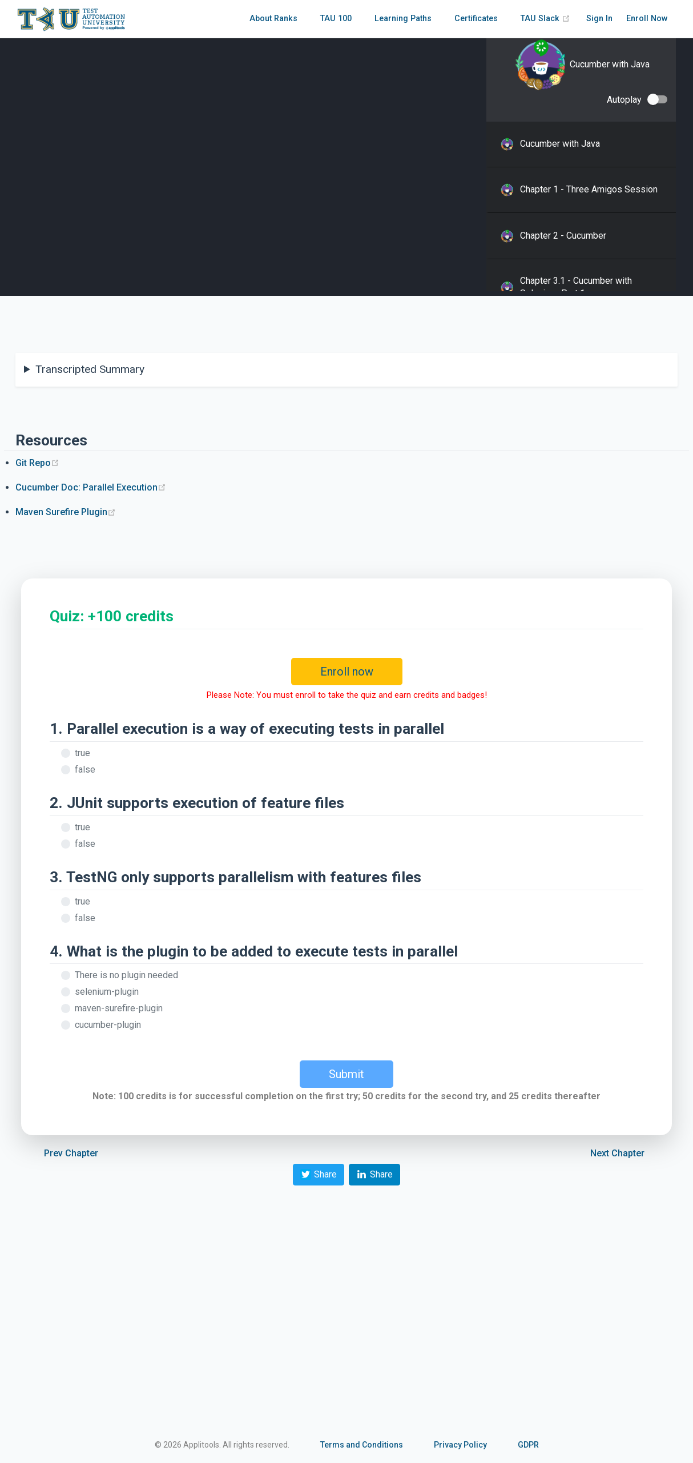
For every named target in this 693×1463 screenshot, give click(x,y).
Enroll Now (647, 18)
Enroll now (346, 671)
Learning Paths (403, 18)
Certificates (476, 18)
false (85, 769)
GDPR (528, 1444)
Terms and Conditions (361, 1444)
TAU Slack (545, 18)
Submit (346, 1074)
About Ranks (273, 18)
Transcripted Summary (89, 369)
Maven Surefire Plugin (65, 512)
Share (318, 1174)
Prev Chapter (71, 1153)
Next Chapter (617, 1153)
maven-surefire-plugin (119, 1008)
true (82, 752)
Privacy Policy (460, 1444)
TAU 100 (336, 18)
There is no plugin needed (126, 975)
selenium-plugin (107, 991)
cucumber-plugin (108, 1024)
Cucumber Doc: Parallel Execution (90, 487)
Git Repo (37, 462)
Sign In (599, 18)
